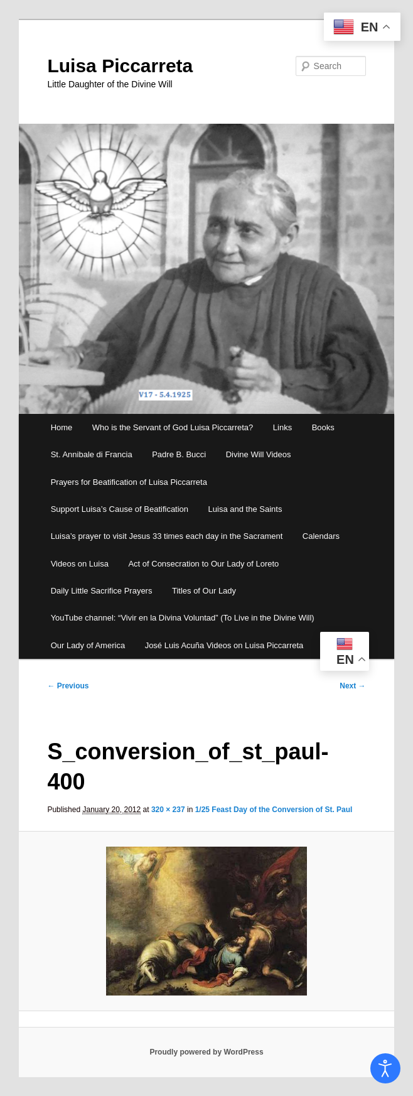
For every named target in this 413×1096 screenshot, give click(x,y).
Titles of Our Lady (204, 590)
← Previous (67, 685)
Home (62, 427)
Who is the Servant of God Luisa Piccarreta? (173, 427)
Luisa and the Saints (245, 509)
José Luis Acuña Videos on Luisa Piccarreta (224, 645)
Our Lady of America (88, 645)
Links (282, 427)
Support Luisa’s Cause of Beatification (119, 509)
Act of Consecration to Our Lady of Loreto (203, 563)
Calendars (321, 536)
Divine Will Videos (258, 454)
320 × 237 (168, 809)
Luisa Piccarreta (120, 65)
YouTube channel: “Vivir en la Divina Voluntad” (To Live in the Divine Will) (182, 617)
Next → (352, 685)
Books (323, 427)
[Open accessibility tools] (385, 1068)
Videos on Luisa (80, 563)
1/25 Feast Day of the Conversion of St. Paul (274, 809)
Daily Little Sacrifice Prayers (102, 590)
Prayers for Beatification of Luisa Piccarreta (129, 482)
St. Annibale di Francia (91, 454)
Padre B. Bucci (179, 454)
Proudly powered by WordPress (206, 1052)
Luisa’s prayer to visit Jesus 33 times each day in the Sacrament (167, 536)
